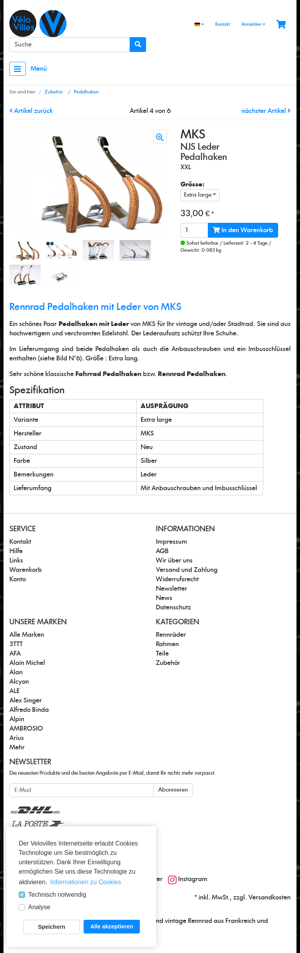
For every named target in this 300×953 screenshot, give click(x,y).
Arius (16, 738)
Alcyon (19, 682)
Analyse (39, 907)
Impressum (171, 542)
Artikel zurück (31, 111)
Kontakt (222, 24)
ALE (14, 691)
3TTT (16, 644)
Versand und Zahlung (187, 570)
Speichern (51, 927)
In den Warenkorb (243, 230)
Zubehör (168, 663)
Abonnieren (173, 790)
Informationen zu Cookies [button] (85, 882)
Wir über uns (174, 560)
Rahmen (167, 644)
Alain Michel (27, 663)
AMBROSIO (26, 728)
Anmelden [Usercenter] (253, 24)
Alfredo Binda (29, 710)
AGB (162, 551)
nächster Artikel (266, 111)
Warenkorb (25, 570)
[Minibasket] (281, 25)
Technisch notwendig (57, 894)
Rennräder (171, 635)
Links (16, 560)
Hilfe (16, 551)
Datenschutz (173, 607)
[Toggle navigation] (17, 69)
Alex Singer (25, 700)
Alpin (16, 719)
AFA (15, 653)
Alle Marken (26, 635)
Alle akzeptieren (111, 926)
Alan (16, 672)
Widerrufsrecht (177, 579)
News (164, 598)
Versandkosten (269, 897)
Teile (162, 653)
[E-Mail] (81, 790)
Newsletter (171, 589)
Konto (17, 579)
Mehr (17, 747)
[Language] (199, 24)
